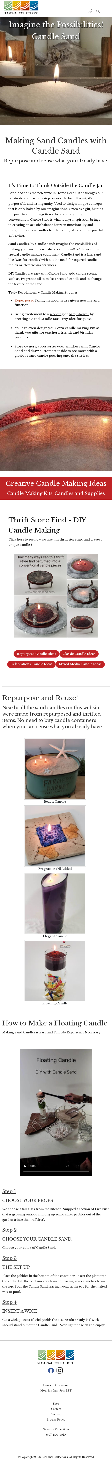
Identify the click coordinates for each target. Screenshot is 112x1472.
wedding (57, 314)
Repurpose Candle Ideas (36, 654)
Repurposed (24, 300)
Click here (16, 539)
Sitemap (56, 1414)
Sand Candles (18, 244)
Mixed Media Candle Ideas (80, 664)
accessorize (47, 346)
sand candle (38, 355)
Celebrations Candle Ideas (31, 664)
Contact (56, 1409)
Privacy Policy (56, 1419)
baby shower (79, 314)
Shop (56, 1403)
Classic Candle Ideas (79, 654)
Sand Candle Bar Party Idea (53, 319)
